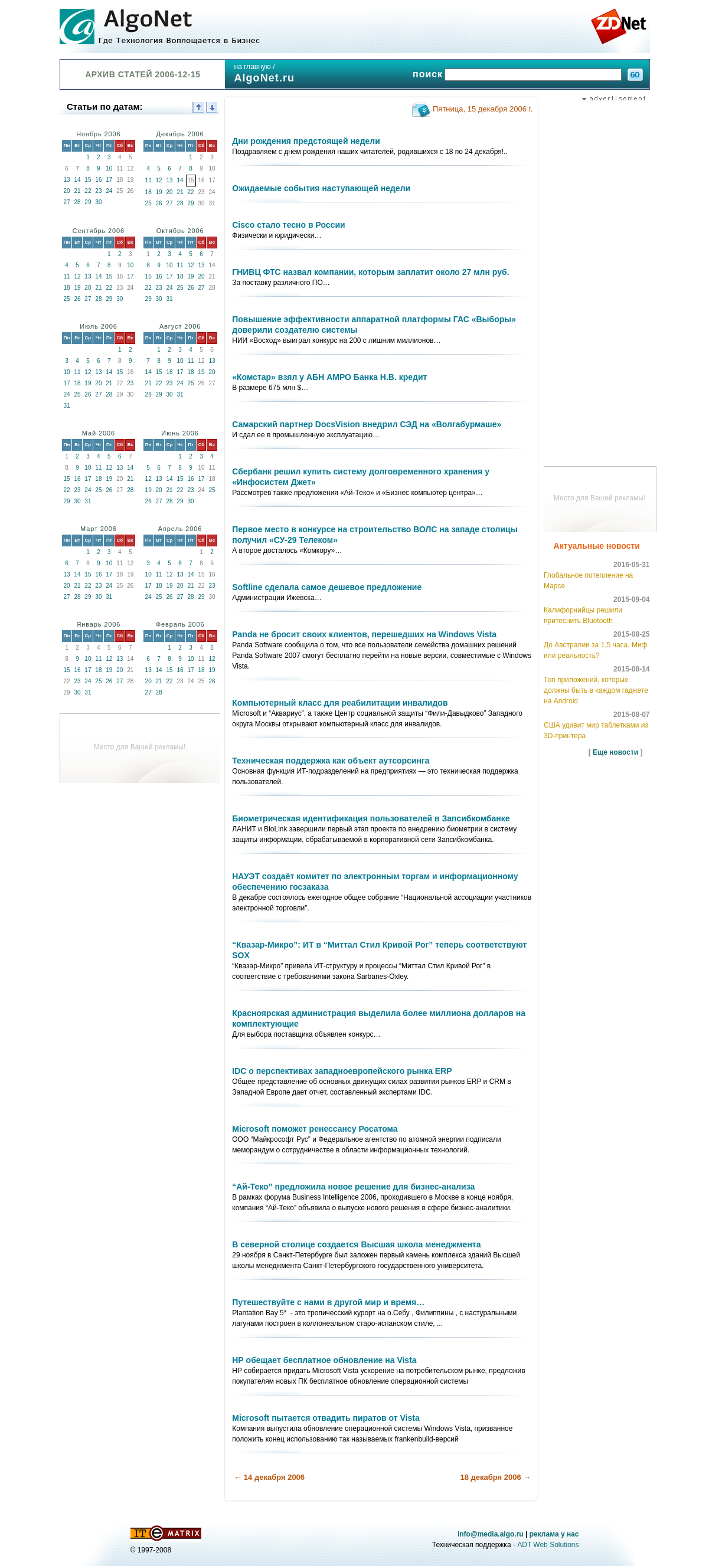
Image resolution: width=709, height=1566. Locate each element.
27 (66, 202)
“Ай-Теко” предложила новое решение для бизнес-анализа (353, 1186)
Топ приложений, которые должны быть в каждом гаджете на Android (596, 690)
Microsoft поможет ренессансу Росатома (314, 1128)
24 (109, 191)
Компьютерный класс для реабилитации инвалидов (339, 702)
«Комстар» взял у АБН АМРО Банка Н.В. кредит (329, 377)
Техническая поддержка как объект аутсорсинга (330, 760)
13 (66, 179)
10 (109, 168)
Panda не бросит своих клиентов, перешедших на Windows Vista (364, 634)
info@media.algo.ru (491, 1534)
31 (169, 299)
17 (109, 179)
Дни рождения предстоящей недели (306, 141)
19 (159, 192)
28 (77, 202)
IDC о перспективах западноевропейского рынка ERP (342, 1071)
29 (87, 202)
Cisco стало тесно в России (288, 225)
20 (66, 191)
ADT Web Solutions (548, 1545)
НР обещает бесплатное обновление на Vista (324, 1360)
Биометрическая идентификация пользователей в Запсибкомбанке (370, 818)
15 (87, 179)
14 (77, 179)
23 (98, 191)
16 (98, 179)
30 (98, 202)
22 (87, 191)
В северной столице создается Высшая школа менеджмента (356, 1244)
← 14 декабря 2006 (269, 1477)
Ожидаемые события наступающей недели (321, 188)
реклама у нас (554, 1534)
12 (159, 180)
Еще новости (615, 752)
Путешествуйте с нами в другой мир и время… (328, 1302)
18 (148, 192)
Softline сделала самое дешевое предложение (327, 587)
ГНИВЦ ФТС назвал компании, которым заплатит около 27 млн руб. (370, 272)
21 (77, 191)
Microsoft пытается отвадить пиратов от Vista (325, 1418)
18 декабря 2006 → (495, 1477)
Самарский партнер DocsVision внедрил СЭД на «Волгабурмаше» (366, 424)
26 (159, 203)
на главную (252, 67)
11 (148, 180)
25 (148, 203)
